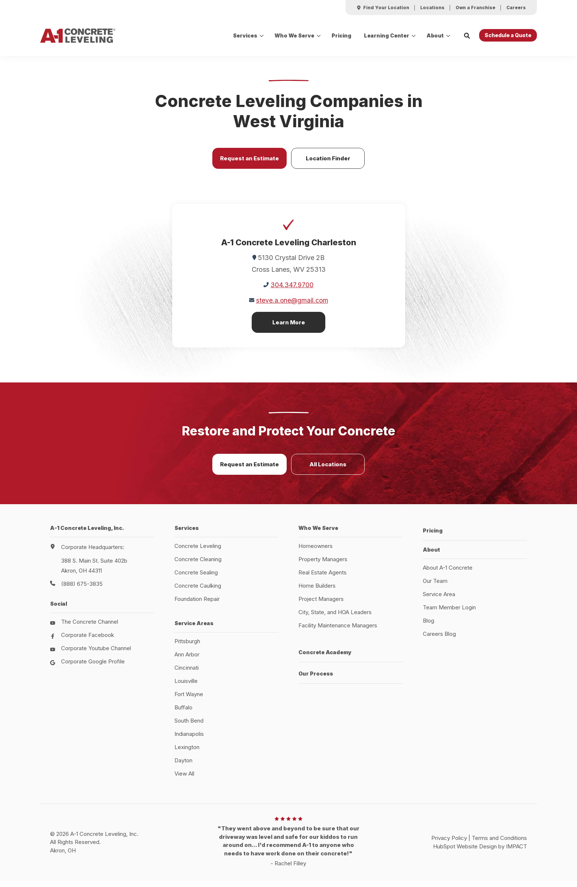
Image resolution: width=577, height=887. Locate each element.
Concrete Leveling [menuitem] (197, 551)
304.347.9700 (292, 290)
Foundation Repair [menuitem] (197, 604)
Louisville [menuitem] (186, 686)
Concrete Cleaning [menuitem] (198, 564)
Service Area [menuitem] (439, 596)
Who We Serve (294, 35)
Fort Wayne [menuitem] (188, 699)
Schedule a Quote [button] (508, 35)
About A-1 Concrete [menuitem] (447, 569)
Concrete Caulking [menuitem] (197, 591)
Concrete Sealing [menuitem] (196, 577)
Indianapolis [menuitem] (189, 739)
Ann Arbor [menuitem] (186, 659)
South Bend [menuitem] (188, 726)
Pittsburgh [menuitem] (187, 646)
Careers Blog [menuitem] (439, 636)
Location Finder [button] (328, 163)
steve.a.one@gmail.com (292, 306)
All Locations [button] (327, 469)
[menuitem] (383, 7)
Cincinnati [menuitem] (186, 673)
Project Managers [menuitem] (321, 604)
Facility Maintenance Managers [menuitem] (337, 630)
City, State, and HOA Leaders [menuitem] (335, 617)
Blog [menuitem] (428, 622)
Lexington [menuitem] (186, 752)
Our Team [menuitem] (435, 583)
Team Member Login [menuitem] (449, 609)
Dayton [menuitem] (183, 765)
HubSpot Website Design (465, 851)
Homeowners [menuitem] (315, 551)
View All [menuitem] (184, 779)
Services (245, 35)
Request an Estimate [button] (249, 163)
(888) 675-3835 (82, 589)
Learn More (288, 327)
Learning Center (386, 35)
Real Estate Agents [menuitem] (322, 577)
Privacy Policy (449, 843)
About (435, 35)
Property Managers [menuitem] (322, 564)
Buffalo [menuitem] (183, 712)
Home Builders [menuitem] (317, 591)
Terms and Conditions (499, 843)
